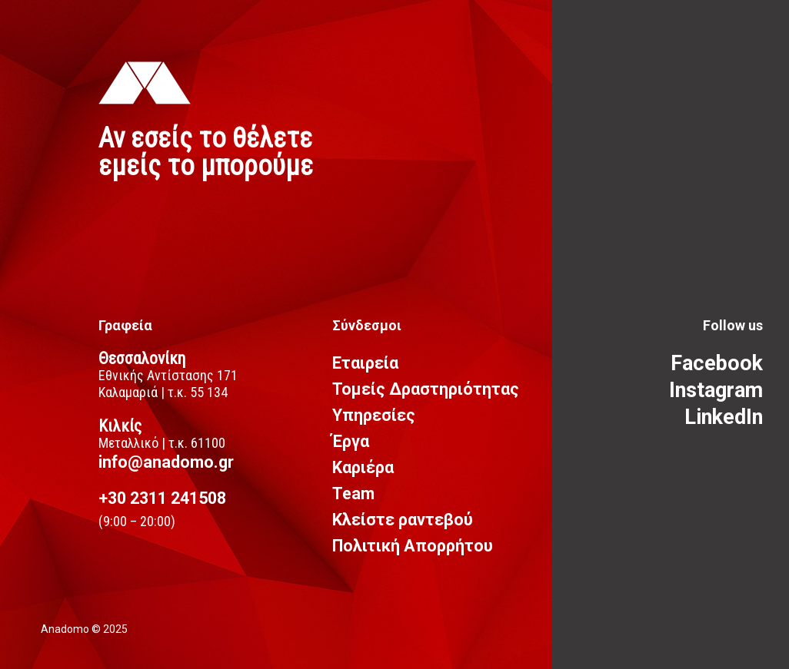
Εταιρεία (365, 363)
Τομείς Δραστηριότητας (425, 389)
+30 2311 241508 (162, 498)
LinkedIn (723, 417)
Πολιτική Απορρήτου (412, 545)
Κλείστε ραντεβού (402, 519)
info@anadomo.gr (166, 462)
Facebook (717, 363)
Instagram (716, 390)
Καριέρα (363, 467)
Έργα (350, 441)
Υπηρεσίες (373, 415)
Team (353, 493)
